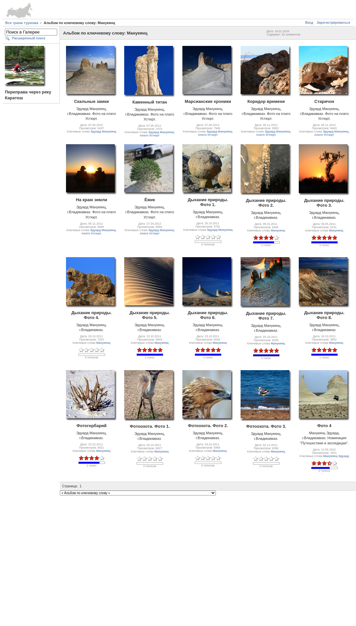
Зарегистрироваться (333, 22)
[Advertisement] (61, 558)
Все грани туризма (21, 23)
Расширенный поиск (28, 38)
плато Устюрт (149, 135)
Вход (309, 22)
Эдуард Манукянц (103, 131)
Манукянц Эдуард (336, 456)
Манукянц (278, 230)
